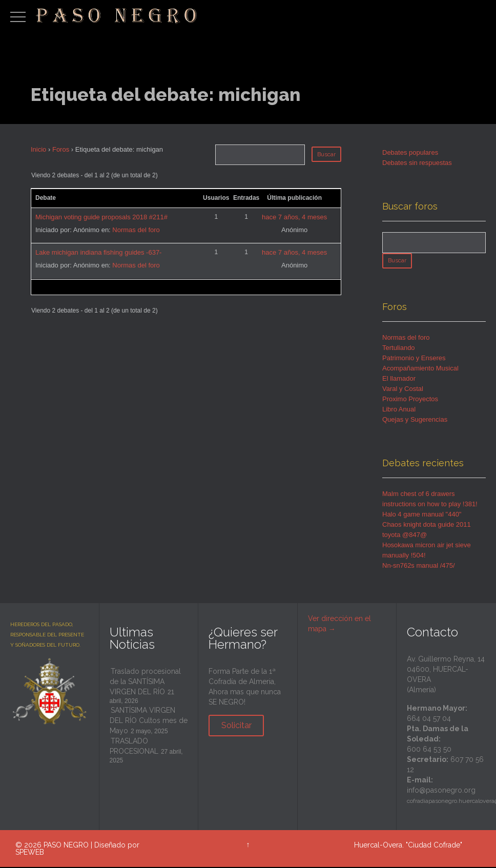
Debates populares (410, 152)
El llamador (399, 379)
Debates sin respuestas (417, 163)
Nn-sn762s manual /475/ (418, 566)
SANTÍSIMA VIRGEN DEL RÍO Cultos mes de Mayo (149, 721)
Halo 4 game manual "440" (422, 515)
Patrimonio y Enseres (414, 359)
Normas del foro (135, 230)
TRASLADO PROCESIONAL (134, 747)
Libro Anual (399, 410)
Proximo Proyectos (410, 400)
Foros (60, 149)
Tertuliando (398, 349)
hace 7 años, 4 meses (294, 217)
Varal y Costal (402, 390)
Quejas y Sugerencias (414, 420)
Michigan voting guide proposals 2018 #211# (101, 217)
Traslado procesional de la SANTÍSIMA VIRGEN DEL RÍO (145, 682)
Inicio (38, 149)
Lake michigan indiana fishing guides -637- (98, 252)
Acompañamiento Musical (420, 369)
